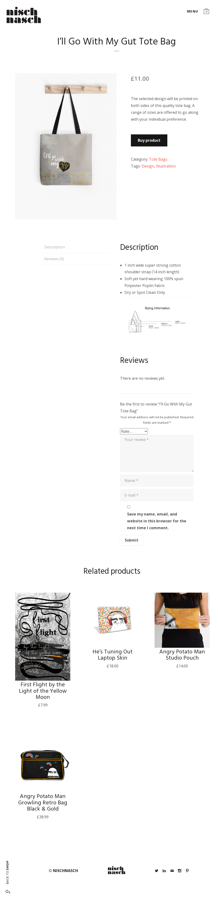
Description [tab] (54, 247)
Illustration (166, 166)
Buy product (149, 140)
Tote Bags (158, 159)
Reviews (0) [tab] (54, 258)
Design (148, 166)
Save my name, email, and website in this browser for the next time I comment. (156, 520)
